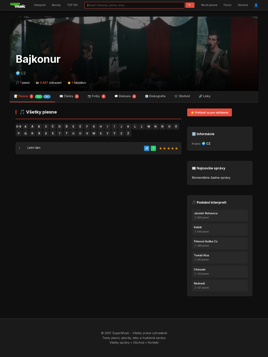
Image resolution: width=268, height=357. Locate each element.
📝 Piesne (32, 96)
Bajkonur (38, 59)
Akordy (56, 5)
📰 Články (69, 96)
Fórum (228, 5)
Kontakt (153, 342)
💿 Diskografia (155, 96)
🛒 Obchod (182, 96)
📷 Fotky (97, 96)
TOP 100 (72, 5)
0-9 (18, 126)
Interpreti (40, 5)
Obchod (243, 5)
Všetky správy (119, 342)
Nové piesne (209, 5)
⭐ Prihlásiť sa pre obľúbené (209, 112)
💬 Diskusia (125, 96)
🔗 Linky (204, 96)
